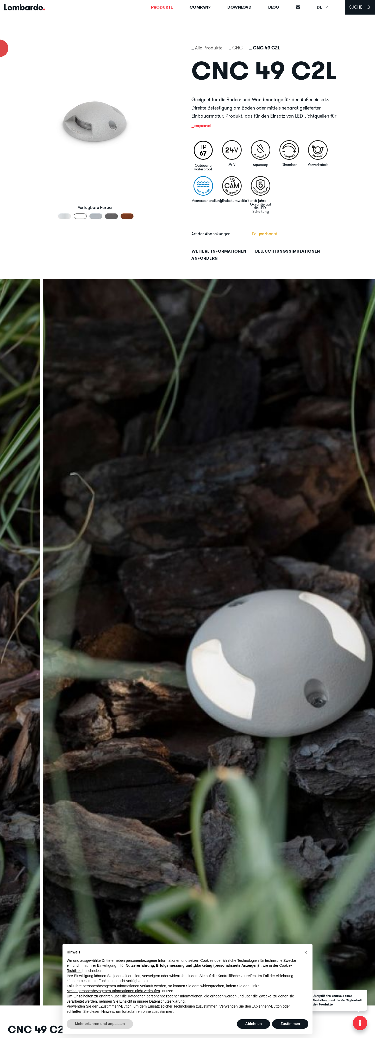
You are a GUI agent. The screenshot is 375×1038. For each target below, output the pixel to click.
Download (239, 7)
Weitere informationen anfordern (218, 254)
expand (202, 126)
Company (200, 7)
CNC (237, 48)
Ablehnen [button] (253, 1024)
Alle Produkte (208, 48)
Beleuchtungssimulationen (287, 251)
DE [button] (322, 7)
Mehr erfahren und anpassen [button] (100, 1024)
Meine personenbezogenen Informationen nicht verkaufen (113, 991)
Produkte (162, 7)
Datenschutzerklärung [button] (167, 1001)
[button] (306, 952)
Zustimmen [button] (290, 1024)
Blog (273, 7)
